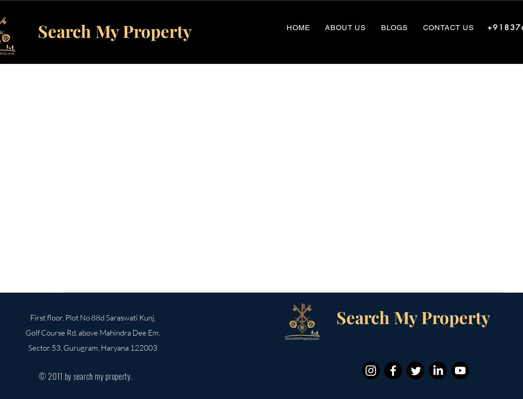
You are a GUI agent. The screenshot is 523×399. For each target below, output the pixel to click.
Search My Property (115, 31)
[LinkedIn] (438, 370)
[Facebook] (393, 370)
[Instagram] (371, 370)
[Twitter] (415, 370)
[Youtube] (460, 370)
